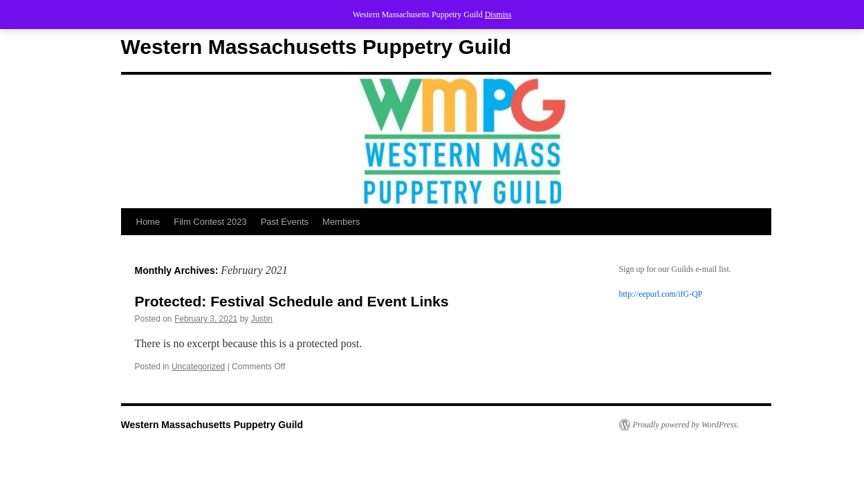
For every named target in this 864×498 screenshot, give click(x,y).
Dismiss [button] (498, 14)
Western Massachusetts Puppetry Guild (316, 46)
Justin (262, 319)
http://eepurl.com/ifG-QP (661, 294)
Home (148, 221)
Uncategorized (198, 366)
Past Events (285, 221)
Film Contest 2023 (210, 221)
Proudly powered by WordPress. (686, 425)
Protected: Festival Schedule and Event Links (292, 301)
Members (341, 221)
